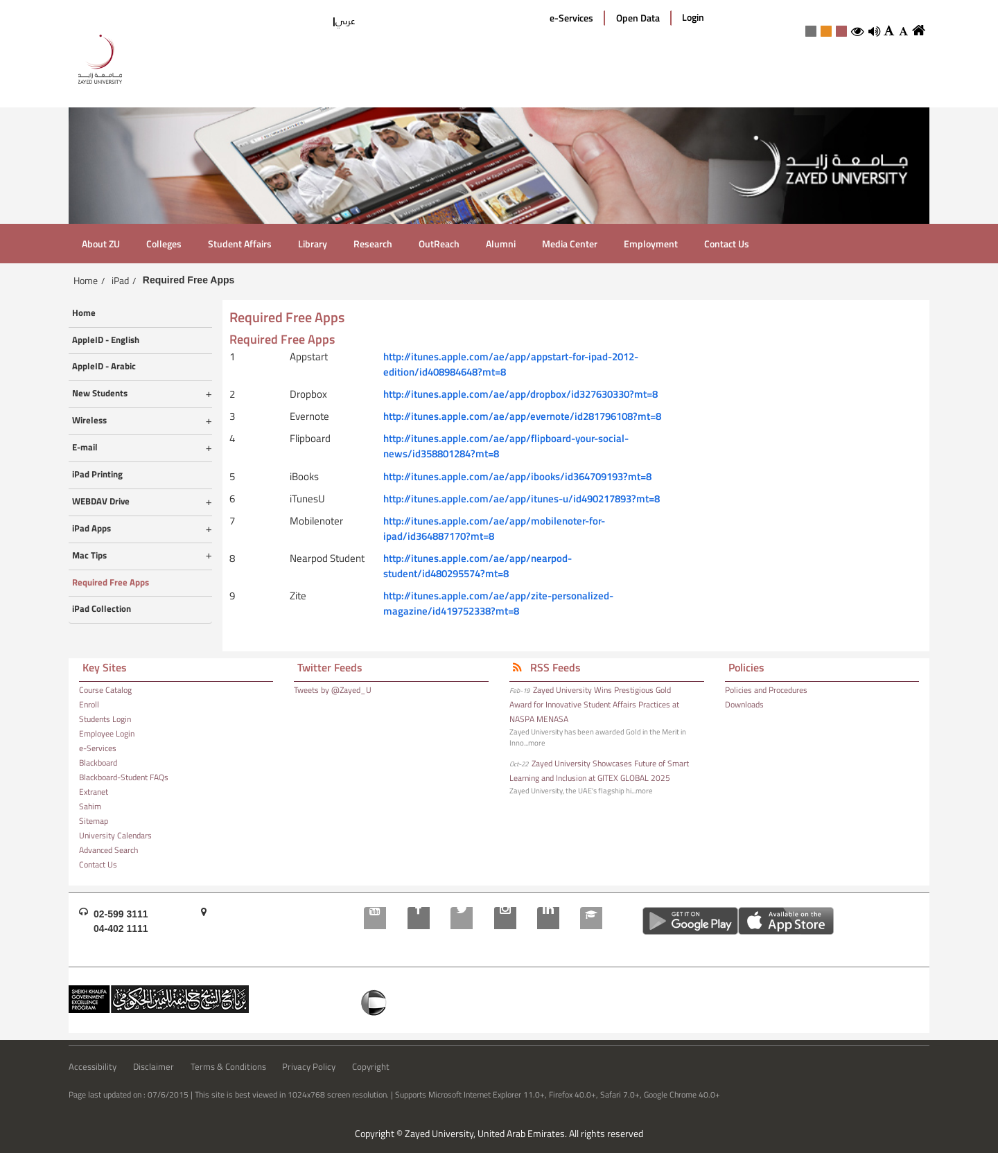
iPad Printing (97, 474)
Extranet (93, 792)
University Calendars (115, 835)
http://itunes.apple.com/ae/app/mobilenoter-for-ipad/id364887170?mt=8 (494, 528)
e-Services (571, 17)
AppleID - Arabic (104, 366)
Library (312, 243)
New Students (100, 393)
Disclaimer (153, 1067)
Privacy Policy (308, 1067)
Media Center (569, 243)
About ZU (101, 243)
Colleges (164, 243)
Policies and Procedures (766, 690)
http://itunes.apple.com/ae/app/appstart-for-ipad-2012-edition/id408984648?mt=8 (510, 364)
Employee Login (106, 734)
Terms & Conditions (228, 1067)
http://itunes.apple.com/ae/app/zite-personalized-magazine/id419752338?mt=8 (498, 603)
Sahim (90, 806)
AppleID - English (105, 340)
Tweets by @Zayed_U (332, 690)
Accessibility (92, 1067)
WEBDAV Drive (101, 501)
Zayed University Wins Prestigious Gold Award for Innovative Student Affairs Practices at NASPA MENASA (594, 704)
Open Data (638, 17)
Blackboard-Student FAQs (123, 777)
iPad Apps (91, 528)
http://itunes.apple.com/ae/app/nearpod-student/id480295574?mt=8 (477, 565)
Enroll (89, 704)
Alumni (501, 243)
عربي (345, 21)
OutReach (439, 243)
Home (85, 280)
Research (372, 243)
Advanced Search (108, 850)
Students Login (105, 719)
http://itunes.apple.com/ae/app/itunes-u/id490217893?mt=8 (521, 499)
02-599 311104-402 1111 (121, 921)
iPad (120, 280)
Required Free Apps (110, 582)
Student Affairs (240, 243)
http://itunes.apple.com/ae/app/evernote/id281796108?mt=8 (522, 416)
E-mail (85, 447)
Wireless (89, 420)
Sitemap (93, 821)
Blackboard (98, 763)
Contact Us (726, 243)
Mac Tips (89, 555)
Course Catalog (105, 690)
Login (693, 17)
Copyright (370, 1067)
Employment (651, 243)
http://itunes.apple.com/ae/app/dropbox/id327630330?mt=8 (520, 394)
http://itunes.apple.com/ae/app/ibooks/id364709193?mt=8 (517, 476)
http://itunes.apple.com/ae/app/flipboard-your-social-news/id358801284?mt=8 (506, 445)
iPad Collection (101, 609)
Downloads (744, 704)
